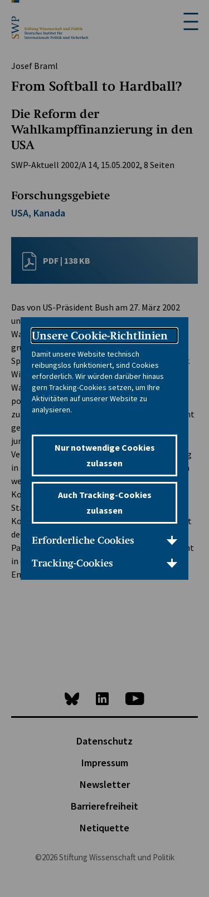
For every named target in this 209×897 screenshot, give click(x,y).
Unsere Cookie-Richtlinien (100, 335)
